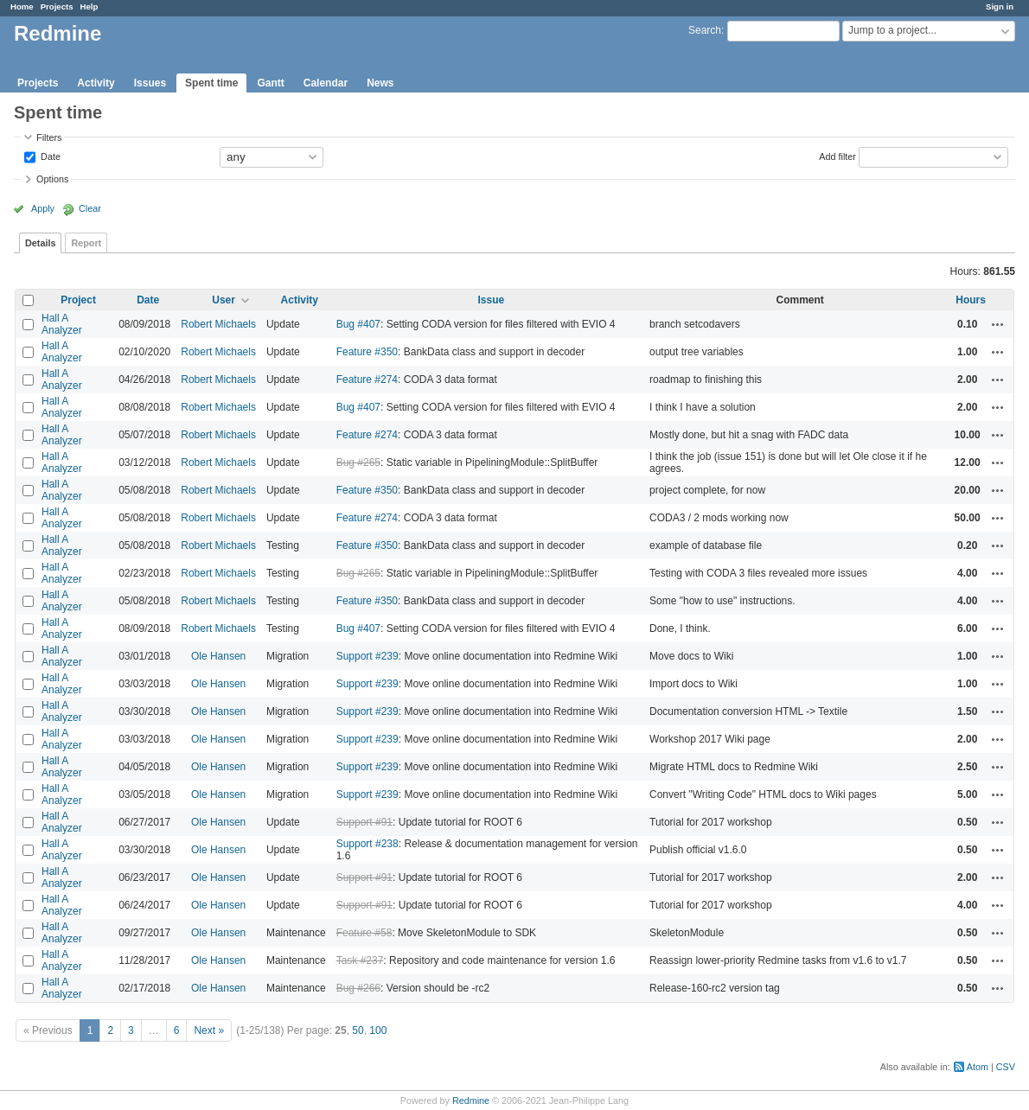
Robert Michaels (218, 324)
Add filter (837, 155)
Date (49, 155)
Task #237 (360, 960)
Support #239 (367, 656)
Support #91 (364, 822)
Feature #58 (364, 933)
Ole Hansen (218, 656)
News (380, 83)
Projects (57, 6)
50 (357, 1030)
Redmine (470, 1100)
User (223, 300)
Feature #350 (367, 352)
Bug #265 (358, 462)
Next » (209, 1030)
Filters (48, 137)
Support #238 (367, 844)
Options (52, 179)
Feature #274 (367, 379)
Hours (971, 300)
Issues (150, 83)
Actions (998, 324)
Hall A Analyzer (62, 324)
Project (78, 300)
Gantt (270, 83)
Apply (42, 208)
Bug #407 (358, 324)
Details (40, 243)
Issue (490, 300)
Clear (90, 208)
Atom (977, 1067)
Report (86, 243)
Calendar (326, 83)
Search (704, 30)
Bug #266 (358, 988)
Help (89, 6)
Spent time (211, 83)
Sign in (999, 6)
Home (22, 6)
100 (378, 1030)
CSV (1005, 1067)
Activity (95, 83)
